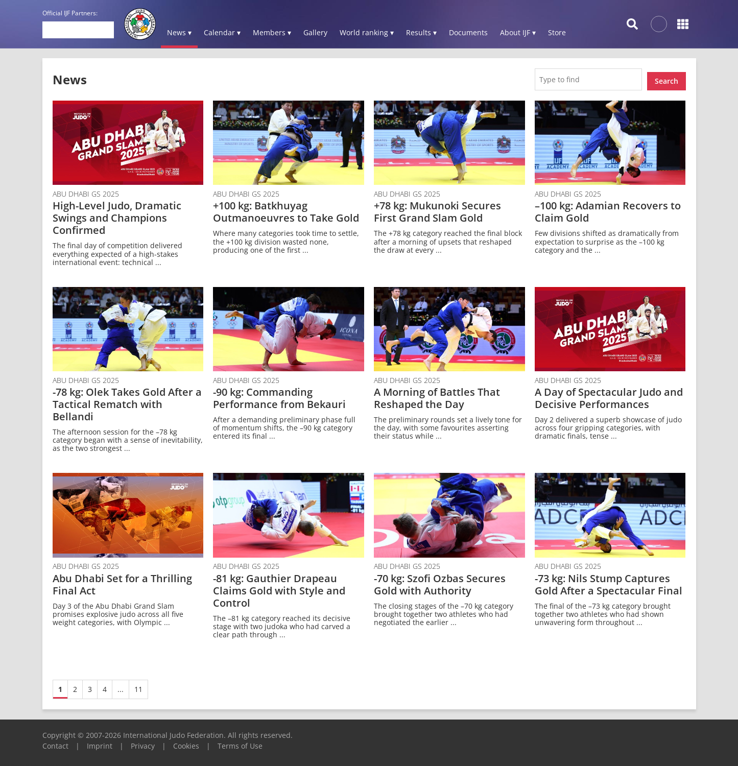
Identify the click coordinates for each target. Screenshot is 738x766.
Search (666, 77)
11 (138, 685)
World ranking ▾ (367, 32)
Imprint (99, 742)
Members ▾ (272, 32)
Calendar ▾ (222, 32)
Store (557, 32)
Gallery (315, 32)
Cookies (186, 742)
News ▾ (179, 32)
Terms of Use (240, 742)
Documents (468, 32)
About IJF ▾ (518, 32)
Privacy (143, 742)
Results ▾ (421, 32)
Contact (55, 742)
